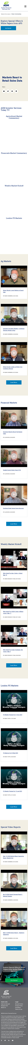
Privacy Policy (19, 1005)
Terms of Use (18, 1009)
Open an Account (5, 1004)
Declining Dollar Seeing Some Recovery (13, 508)
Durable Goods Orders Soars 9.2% (12, 470)
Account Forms (19, 1004)
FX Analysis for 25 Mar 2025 (10, 753)
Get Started (8, 28)
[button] (4, 91)
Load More (13, 382)
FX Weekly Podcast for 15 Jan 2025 (12, 791)
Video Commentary (16, 14)
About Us (3, 1007)
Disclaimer (18, 1007)
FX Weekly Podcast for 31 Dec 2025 (12, 714)
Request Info (4, 1005)
